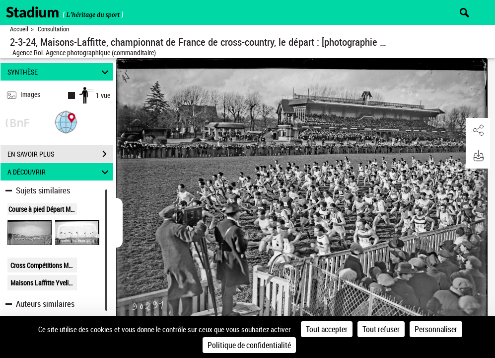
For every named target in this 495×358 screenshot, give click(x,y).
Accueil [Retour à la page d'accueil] (19, 29)
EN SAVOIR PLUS (60, 154)
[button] (66, 121)
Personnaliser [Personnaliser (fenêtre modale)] (436, 329)
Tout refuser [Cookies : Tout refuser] (381, 329)
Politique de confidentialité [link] (249, 345)
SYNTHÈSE (59, 72)
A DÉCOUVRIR (59, 171)
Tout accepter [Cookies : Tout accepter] (327, 329)
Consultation (53, 29)
